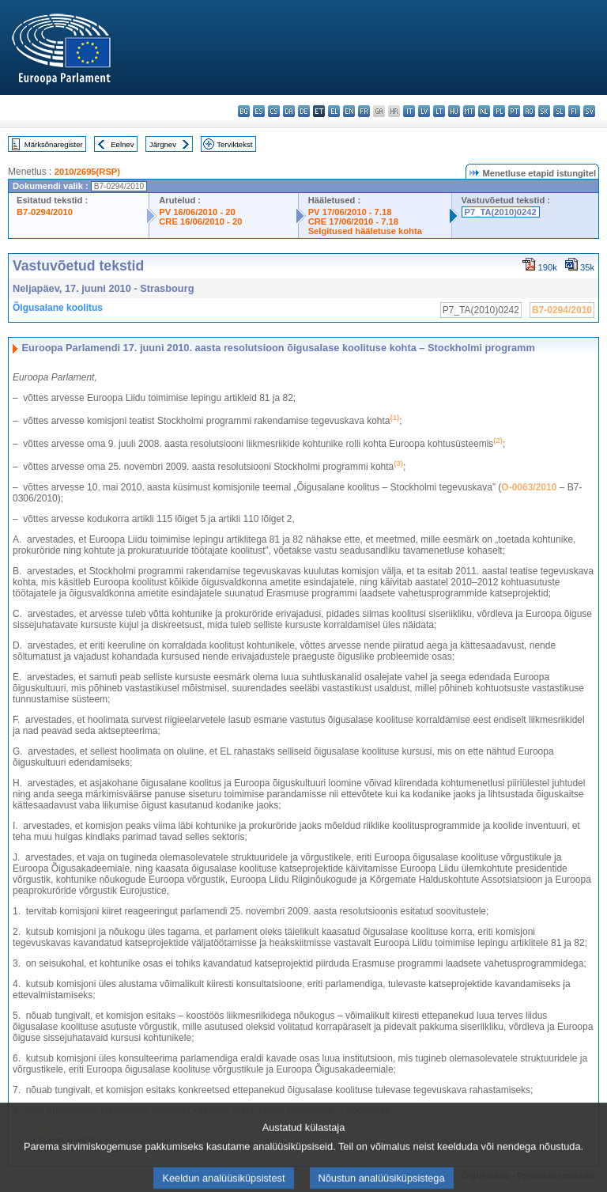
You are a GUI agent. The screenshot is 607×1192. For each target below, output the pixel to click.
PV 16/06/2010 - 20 (197, 212)
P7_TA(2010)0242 (501, 212)
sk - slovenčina (544, 111)
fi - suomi (574, 111)
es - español (259, 111)
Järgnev (162, 144)
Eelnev (122, 144)
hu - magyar (454, 111)
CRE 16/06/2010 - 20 (200, 221)
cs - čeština (274, 111)
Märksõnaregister (54, 144)
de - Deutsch (304, 111)
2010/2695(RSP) (87, 171)
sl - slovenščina (559, 111)
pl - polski (499, 111)
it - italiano (409, 111)
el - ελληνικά (334, 111)
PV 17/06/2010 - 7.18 (350, 212)
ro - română (529, 111)
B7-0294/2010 (45, 212)
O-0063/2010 (528, 487)
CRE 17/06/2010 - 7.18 (353, 221)
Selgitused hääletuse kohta (365, 231)
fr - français (364, 111)
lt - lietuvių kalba (439, 111)
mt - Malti (469, 111)
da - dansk (289, 111)
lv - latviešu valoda (424, 111)
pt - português (514, 111)
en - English (349, 111)
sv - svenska (589, 111)
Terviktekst (234, 144)
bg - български (244, 111)
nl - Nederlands (484, 111)
